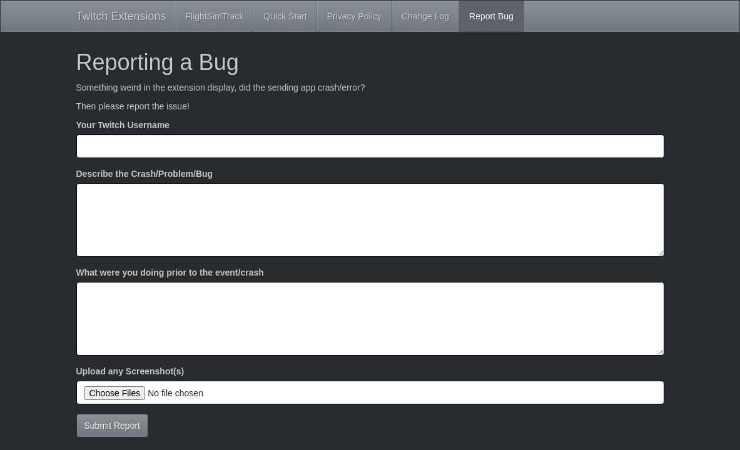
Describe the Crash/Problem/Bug (144, 174)
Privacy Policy (354, 16)
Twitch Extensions (121, 16)
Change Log (425, 16)
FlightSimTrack (215, 16)
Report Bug (491, 16)
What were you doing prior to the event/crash (170, 273)
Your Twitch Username (123, 125)
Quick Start (285, 16)
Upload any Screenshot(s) (130, 371)
